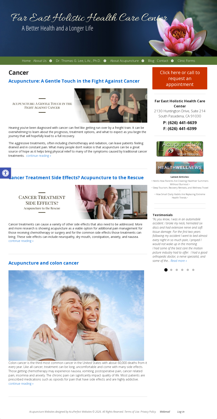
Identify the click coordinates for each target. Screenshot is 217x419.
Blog (151, 60)
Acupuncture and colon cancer (43, 263)
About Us (40, 60)
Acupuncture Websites (41, 411)
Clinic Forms (186, 60)
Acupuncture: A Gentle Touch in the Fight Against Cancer (74, 81)
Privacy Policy (148, 411)
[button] (5, 173)
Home (26, 60)
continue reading (38, 156)
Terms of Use (131, 411)
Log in (180, 411)
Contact (162, 60)
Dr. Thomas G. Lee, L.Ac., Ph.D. (78, 60)
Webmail (165, 411)
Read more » (179, 261)
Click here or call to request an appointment (180, 78)
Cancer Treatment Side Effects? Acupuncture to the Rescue (76, 177)
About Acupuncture (124, 60)
